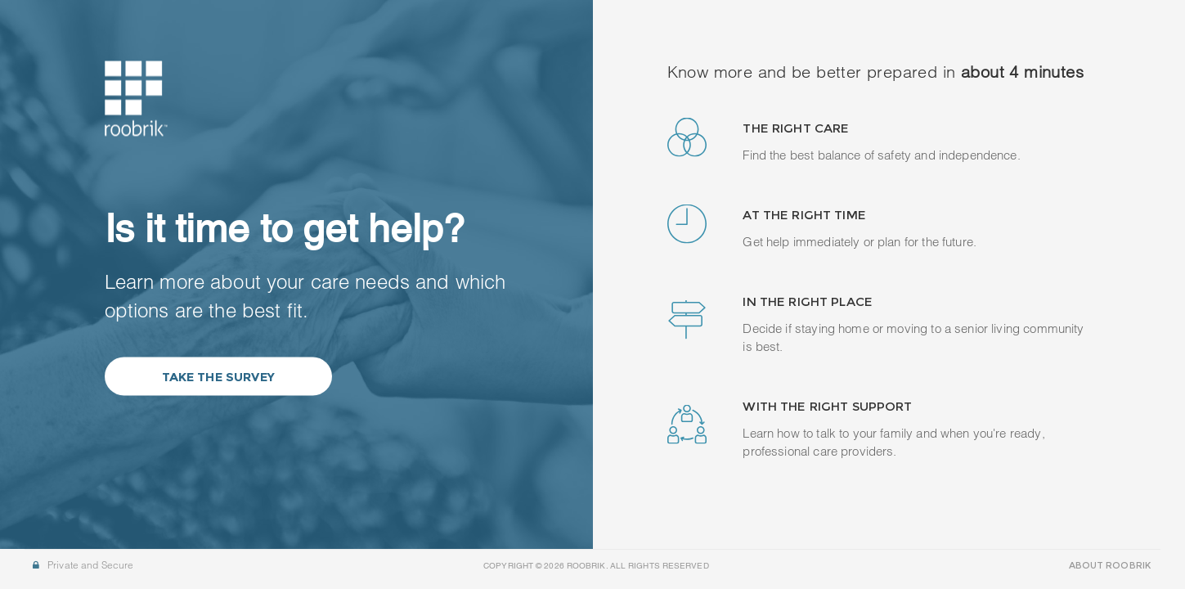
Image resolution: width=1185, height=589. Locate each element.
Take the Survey (218, 376)
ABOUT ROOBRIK (1110, 565)
